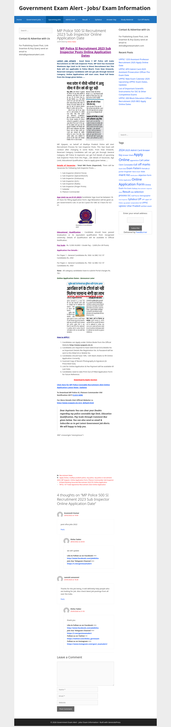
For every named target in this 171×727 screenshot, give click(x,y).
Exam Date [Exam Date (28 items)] (122, 169)
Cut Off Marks (143, 19)
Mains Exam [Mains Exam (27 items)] (136, 172)
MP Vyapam (65, 480)
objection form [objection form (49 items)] (144, 175)
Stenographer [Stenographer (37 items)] (145, 195)
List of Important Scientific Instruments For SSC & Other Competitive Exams (132, 91)
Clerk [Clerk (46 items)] (121, 165)
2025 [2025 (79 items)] (127, 150)
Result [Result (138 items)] (126, 192)
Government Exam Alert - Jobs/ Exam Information (84, 8)
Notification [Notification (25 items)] (134, 175)
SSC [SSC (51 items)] (129, 195)
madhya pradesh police (77, 478)
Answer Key (111, 19)
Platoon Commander (95, 480)
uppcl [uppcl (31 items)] (147, 199)
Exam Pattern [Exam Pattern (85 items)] (134, 168)
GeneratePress (114, 722)
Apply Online (64, 478)
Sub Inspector (109, 480)
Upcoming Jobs (54, 19)
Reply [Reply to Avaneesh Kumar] (63, 529)
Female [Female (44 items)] (145, 168)
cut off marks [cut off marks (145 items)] (141, 164)
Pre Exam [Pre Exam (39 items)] (128, 188)
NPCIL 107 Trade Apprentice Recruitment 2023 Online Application (82, 484)
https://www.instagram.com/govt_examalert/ (87, 644)
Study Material (127, 19)
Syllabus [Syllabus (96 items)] (132, 199)
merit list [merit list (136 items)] (124, 175)
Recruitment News (66, 475)
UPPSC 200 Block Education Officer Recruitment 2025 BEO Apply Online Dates (135, 101)
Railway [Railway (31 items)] (135, 188)
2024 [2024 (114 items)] (122, 150)
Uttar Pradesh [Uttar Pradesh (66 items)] (133, 205)
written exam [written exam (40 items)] (146, 206)
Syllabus (98, 19)
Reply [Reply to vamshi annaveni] (63, 599)
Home (19, 19)
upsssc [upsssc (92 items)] (122, 205)
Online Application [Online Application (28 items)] (125, 180)
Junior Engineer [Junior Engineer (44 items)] (125, 171)
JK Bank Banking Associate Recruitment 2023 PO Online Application (83, 482)
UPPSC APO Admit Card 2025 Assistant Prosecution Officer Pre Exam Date (134, 72)
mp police (90, 478)
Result (87, 19)
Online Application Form (79, 480)
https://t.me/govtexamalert (79, 563)
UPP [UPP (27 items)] (143, 200)
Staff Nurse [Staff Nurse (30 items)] (135, 196)
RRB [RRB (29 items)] (132, 192)
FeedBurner (141, 232)
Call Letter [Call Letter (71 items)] (144, 160)
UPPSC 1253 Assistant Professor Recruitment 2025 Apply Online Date (134, 62)
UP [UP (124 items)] (139, 199)
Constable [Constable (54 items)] (128, 164)
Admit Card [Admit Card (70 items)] (136, 150)
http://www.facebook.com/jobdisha (83, 558)
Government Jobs (36, 19)
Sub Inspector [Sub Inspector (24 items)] (123, 199)
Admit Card (73, 19)
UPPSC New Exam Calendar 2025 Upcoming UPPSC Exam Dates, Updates (134, 81)
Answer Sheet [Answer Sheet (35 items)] (128, 155)
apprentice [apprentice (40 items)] (134, 160)
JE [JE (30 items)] (149, 168)
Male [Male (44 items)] (143, 171)
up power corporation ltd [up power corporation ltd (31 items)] (132, 203)
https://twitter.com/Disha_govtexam (83, 638)
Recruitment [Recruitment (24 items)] (142, 188)
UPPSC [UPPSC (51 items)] (145, 202)
